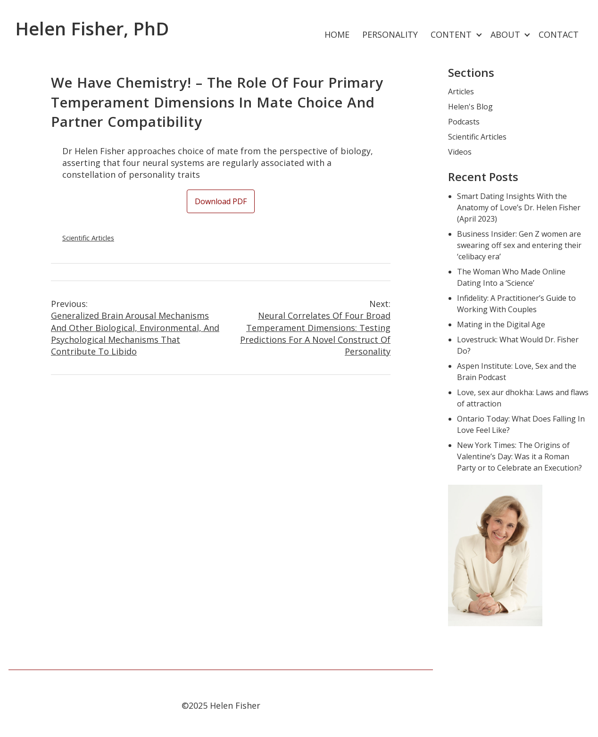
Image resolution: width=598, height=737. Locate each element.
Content (451, 34)
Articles (461, 91)
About (505, 34)
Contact (559, 34)
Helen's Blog (470, 106)
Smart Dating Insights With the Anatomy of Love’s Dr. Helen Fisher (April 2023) (519, 207)
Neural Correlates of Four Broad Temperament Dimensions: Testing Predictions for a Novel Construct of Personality (305, 327)
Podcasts (464, 121)
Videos (460, 152)
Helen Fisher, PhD (92, 28)
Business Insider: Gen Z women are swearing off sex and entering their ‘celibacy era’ (519, 245)
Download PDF (221, 201)
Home (336, 34)
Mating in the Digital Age (501, 324)
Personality (390, 34)
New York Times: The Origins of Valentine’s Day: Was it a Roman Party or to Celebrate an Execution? (519, 456)
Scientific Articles (88, 237)
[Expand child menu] (479, 35)
